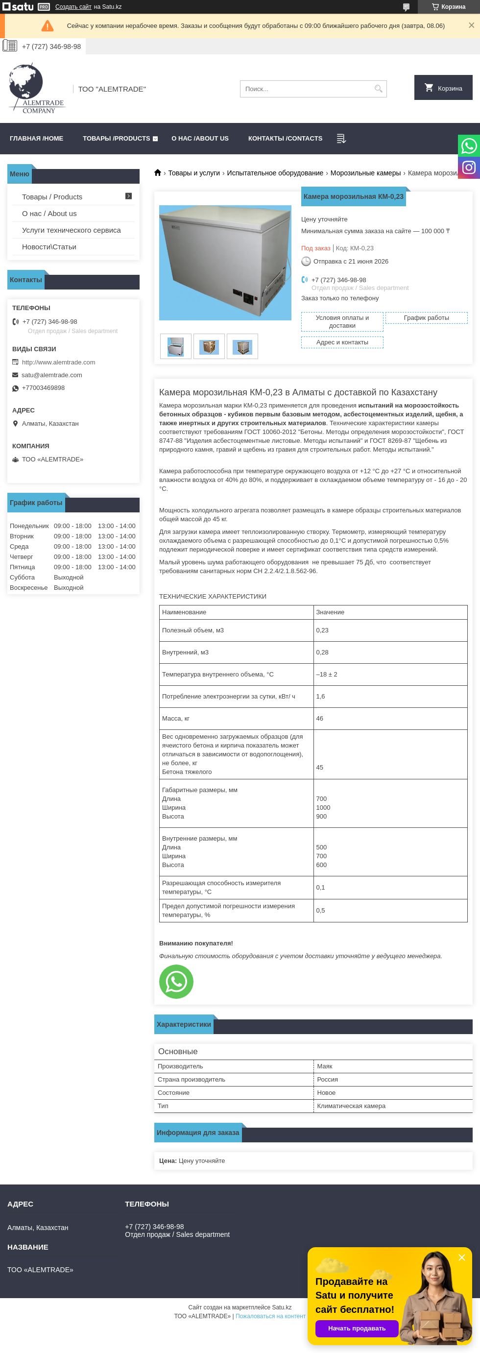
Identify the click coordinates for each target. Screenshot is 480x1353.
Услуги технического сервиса (71, 230)
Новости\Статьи (49, 246)
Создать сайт (73, 6)
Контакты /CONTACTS (285, 138)
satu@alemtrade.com (52, 375)
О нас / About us (49, 213)
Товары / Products (52, 197)
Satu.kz (281, 1307)
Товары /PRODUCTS (116, 138)
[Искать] (378, 88)
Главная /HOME (36, 138)
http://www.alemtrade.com (59, 362)
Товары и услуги (194, 173)
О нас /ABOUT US (200, 138)
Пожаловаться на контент (271, 1316)
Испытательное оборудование (275, 173)
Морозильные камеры (366, 173)
